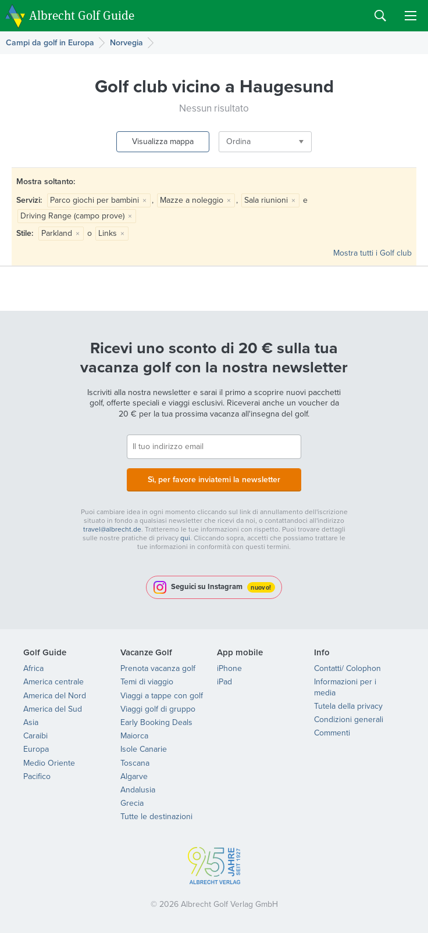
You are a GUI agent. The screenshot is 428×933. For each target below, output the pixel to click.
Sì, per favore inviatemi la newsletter (214, 479)
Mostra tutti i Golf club (372, 253)
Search (380, 15)
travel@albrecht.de (112, 529)
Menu (410, 15)
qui (185, 538)
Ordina (238, 141)
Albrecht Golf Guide (81, 14)
